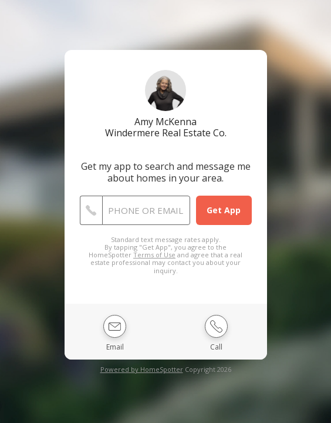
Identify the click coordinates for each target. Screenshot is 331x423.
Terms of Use (154, 254)
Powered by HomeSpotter (141, 369)
